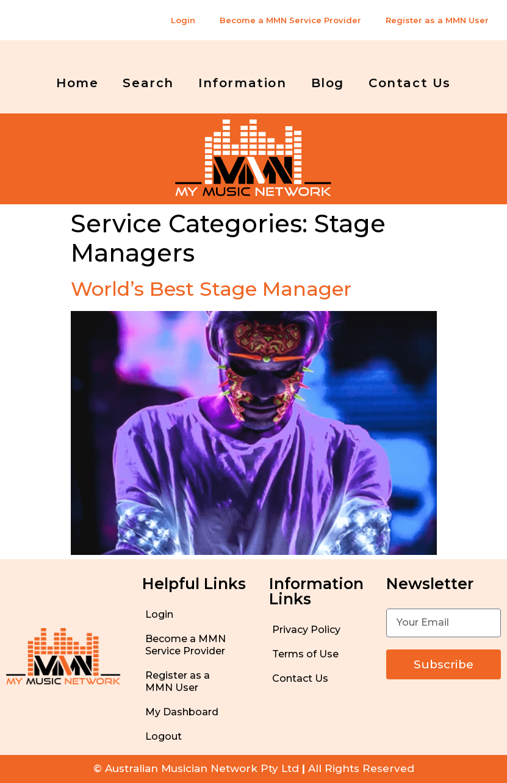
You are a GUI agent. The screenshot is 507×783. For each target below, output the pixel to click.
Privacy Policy (306, 629)
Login (183, 20)
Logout (163, 736)
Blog (327, 83)
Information (242, 83)
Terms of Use (305, 654)
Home (77, 83)
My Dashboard (181, 712)
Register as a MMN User (437, 20)
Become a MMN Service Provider (290, 20)
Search (148, 83)
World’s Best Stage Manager (211, 289)
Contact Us (410, 83)
